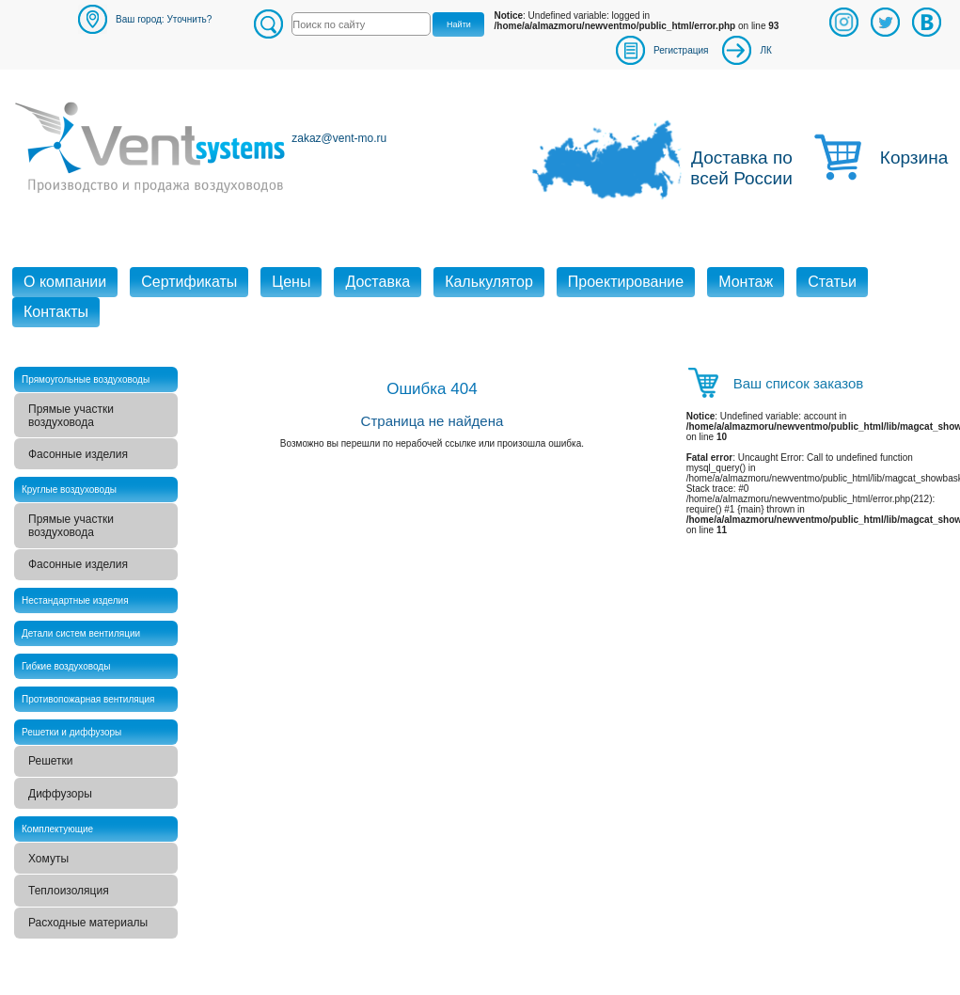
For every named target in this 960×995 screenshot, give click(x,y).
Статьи (832, 282)
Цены (291, 282)
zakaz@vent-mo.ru (338, 138)
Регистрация (680, 50)
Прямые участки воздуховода (71, 416)
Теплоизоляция (68, 890)
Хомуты (48, 858)
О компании (65, 282)
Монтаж (745, 282)
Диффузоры (60, 793)
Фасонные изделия (78, 454)
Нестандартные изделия (75, 600)
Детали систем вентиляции (81, 633)
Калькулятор (489, 282)
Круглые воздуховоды (69, 489)
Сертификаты (189, 282)
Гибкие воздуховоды (66, 666)
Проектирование (626, 282)
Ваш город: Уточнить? (164, 19)
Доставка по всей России (741, 168)
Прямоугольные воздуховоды (86, 379)
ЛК (765, 50)
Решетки (50, 760)
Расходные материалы (88, 922)
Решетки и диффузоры (71, 732)
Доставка (377, 282)
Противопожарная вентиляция (88, 699)
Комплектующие (57, 829)
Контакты (56, 312)
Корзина (913, 157)
